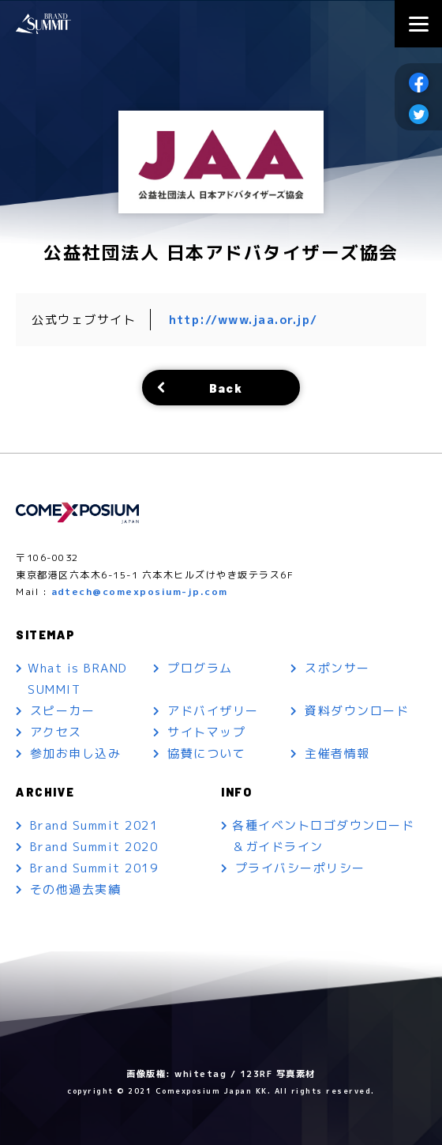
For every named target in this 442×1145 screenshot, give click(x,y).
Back (226, 388)
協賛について (206, 753)
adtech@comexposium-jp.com (140, 591)
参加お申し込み (76, 753)
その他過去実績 (76, 889)
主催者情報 (337, 753)
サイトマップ (206, 732)
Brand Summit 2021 (94, 825)
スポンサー (337, 668)
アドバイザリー (213, 710)
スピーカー (63, 710)
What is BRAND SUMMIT (78, 679)
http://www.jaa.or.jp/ (244, 319)
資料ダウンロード (357, 710)
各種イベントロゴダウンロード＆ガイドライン (325, 836)
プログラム (200, 668)
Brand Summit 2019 (94, 868)
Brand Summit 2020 (94, 846)
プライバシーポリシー (300, 868)
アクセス (56, 732)
